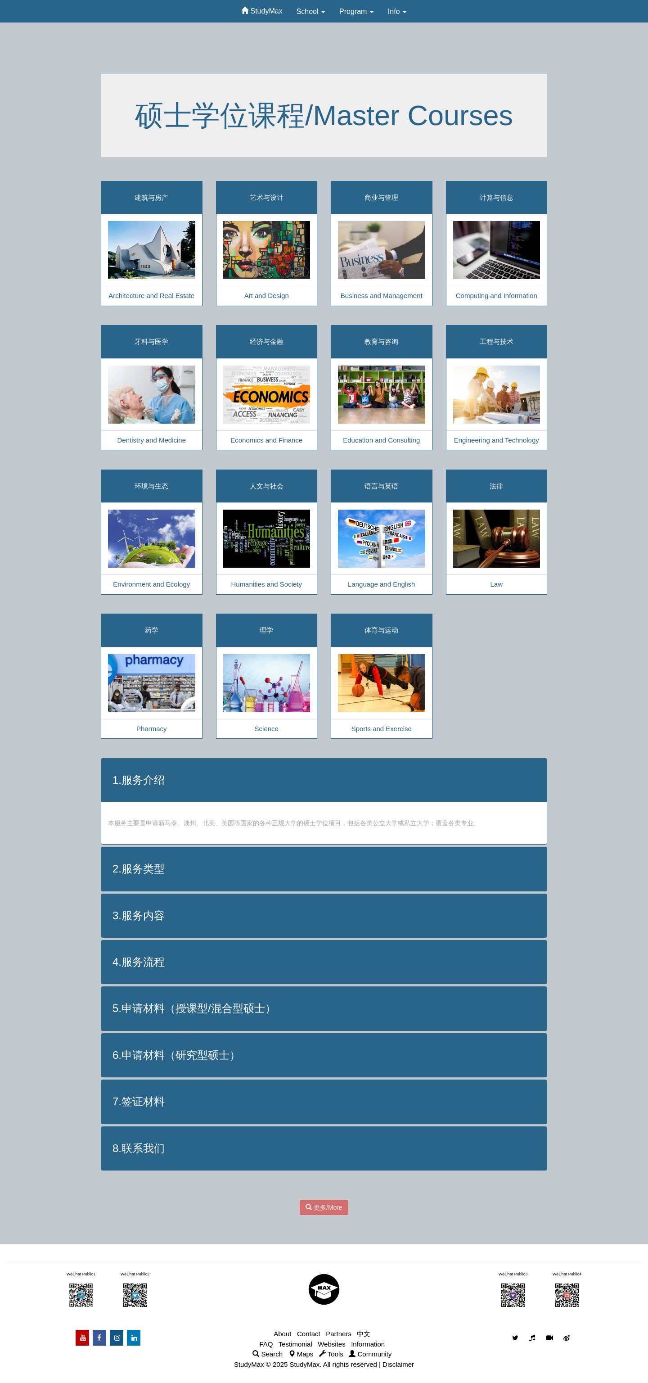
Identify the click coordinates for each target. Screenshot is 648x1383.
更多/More (324, 1207)
